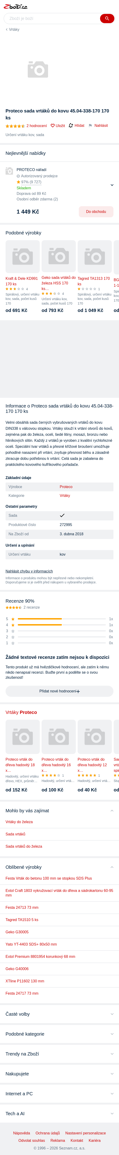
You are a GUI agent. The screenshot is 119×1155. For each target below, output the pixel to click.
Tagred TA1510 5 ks (22, 920)
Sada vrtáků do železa (24, 846)
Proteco (66, 487)
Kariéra (95, 1141)
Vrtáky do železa (19, 822)
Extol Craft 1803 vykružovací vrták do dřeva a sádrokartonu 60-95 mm (59, 893)
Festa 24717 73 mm (22, 993)
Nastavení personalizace (85, 1133)
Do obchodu (96, 212)
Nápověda (21, 1133)
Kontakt (77, 1141)
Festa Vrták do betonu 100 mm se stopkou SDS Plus (49, 878)
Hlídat (76, 126)
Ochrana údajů (48, 1133)
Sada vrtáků (15, 834)
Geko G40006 (17, 969)
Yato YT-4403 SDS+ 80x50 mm (31, 944)
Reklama (57, 1141)
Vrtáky (14, 29)
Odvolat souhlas (31, 1141)
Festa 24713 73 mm (22, 907)
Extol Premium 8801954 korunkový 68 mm (40, 957)
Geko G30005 (17, 932)
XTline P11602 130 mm (25, 981)
